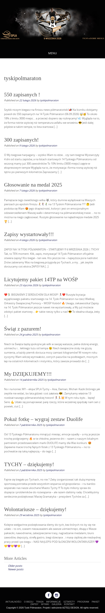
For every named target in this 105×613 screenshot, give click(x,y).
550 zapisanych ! (22, 95)
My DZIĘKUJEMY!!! (28, 374)
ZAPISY (34, 604)
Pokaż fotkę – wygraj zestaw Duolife (43, 419)
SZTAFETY (69, 601)
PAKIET (95, 601)
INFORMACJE (53, 601)
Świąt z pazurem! (22, 329)
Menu (52, 53)
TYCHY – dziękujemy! (29, 464)
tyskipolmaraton (49, 100)
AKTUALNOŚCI (13, 601)
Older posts (15, 566)
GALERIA (56, 604)
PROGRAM (83, 601)
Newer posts (15, 569)
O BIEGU (28, 601)
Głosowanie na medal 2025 (33, 185)
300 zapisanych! (21, 140)
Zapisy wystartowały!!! (29, 234)
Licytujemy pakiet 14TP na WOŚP (41, 279)
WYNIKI (45, 604)
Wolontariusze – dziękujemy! (35, 509)
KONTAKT (69, 604)
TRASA (40, 601)
